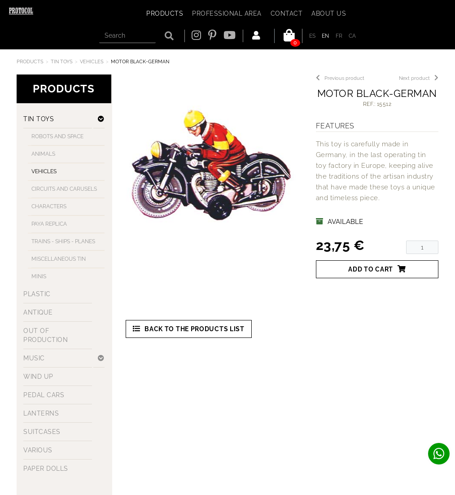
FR (339, 36)
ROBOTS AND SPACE (57, 136)
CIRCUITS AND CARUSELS (64, 189)
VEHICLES (92, 62)
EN (325, 36)
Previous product (340, 78)
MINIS (38, 276)
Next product (418, 78)
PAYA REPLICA (49, 224)
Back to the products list (189, 329)
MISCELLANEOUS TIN (58, 259)
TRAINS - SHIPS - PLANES (63, 241)
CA (352, 36)
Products (30, 62)
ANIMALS (43, 154)
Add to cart (377, 269)
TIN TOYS (62, 62)
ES (312, 36)
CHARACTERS (48, 206)
